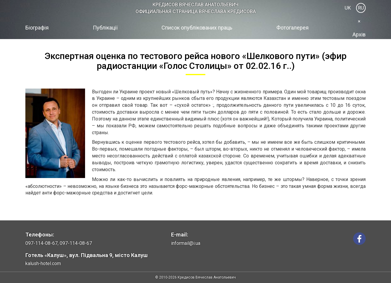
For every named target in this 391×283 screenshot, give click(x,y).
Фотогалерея (292, 27)
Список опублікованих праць (196, 27)
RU (361, 8)
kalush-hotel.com (43, 263)
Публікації (105, 27)
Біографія (37, 27)
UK (348, 8)
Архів (359, 34)
